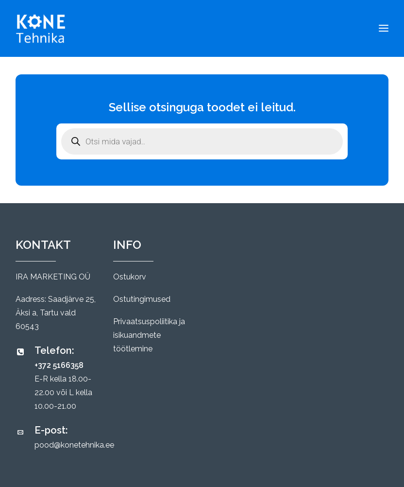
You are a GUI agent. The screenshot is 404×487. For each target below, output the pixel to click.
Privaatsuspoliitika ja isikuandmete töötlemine (149, 335)
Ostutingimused (141, 299)
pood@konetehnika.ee (74, 445)
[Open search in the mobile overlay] (202, 141)
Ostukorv (129, 276)
